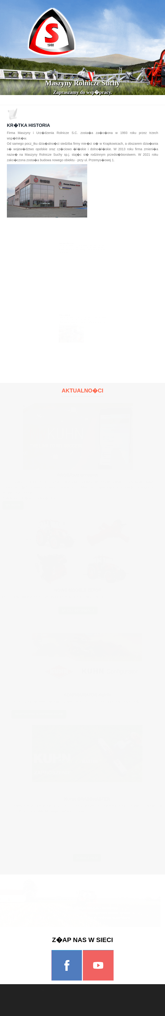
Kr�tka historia (28, 125)
